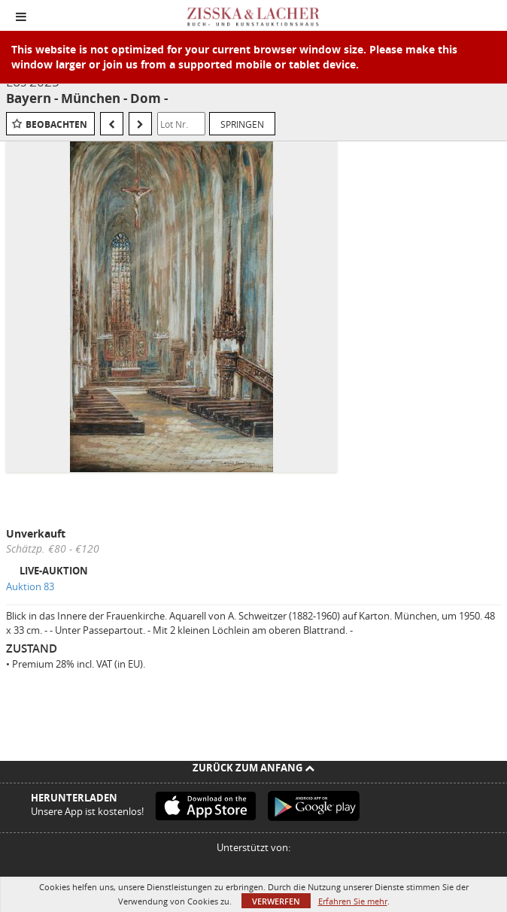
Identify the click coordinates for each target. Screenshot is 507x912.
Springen (242, 124)
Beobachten (56, 124)
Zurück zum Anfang (253, 767)
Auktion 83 (30, 586)
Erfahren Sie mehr (352, 901)
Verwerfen (276, 901)
